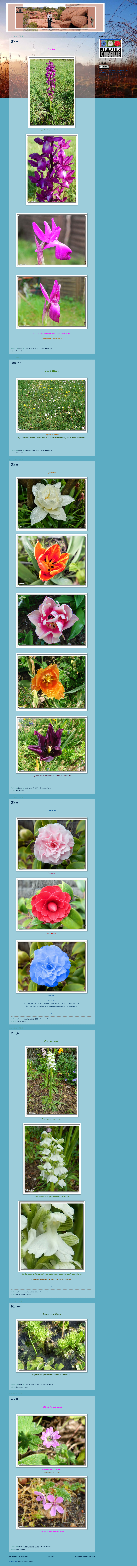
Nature (22, 1294)
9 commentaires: (47, 450)
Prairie (16, 363)
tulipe (22, 791)
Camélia (18, 1021)
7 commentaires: (46, 788)
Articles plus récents (18, 1556)
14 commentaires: (47, 348)
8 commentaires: (46, 1019)
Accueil (51, 1556)
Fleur (14, 41)
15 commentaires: (47, 1547)
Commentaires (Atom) (25, 1561)
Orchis (22, 351)
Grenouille (19, 1387)
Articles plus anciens (85, 1556)
